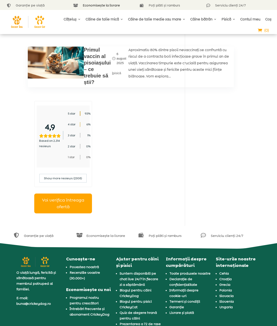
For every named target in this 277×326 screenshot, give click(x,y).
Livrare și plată (181, 258)
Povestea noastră (84, 212)
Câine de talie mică (102, 19)
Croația (225, 224)
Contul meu (250, 19)
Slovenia (226, 247)
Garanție (176, 252)
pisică (99, 75)
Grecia (224, 230)
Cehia (224, 219)
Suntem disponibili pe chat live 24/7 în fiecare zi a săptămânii (139, 224)
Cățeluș (70, 19)
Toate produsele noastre (189, 219)
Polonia (225, 235)
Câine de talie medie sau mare (154, 19)
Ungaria (226, 252)
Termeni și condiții (184, 247)
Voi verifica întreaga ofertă (220, 149)
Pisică (226, 19)
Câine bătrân (201, 19)
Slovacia (226, 241)
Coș (268, 19)
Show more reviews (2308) (220, 124)
